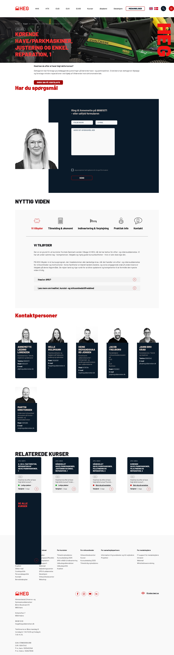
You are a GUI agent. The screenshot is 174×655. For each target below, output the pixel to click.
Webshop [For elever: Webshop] (42, 579)
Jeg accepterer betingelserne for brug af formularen (91, 170)
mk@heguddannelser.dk (26, 428)
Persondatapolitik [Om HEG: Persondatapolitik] (22, 574)
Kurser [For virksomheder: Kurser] (83, 558)
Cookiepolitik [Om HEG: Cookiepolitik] (20, 571)
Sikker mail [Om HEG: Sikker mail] (19, 569)
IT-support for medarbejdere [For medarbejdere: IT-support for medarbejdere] (148, 555)
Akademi (103, 8)
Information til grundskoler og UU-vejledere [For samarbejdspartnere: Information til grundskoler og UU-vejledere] (117, 555)
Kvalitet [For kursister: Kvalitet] (60, 569)
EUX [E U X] (68, 8)
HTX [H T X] (47, 8)
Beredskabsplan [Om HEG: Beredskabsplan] (21, 579)
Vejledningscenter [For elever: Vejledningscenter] (46, 569)
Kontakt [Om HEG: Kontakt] (18, 577)
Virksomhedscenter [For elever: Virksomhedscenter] (46, 577)
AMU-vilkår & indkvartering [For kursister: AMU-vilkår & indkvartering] (67, 560)
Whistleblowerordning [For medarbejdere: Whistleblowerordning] (145, 563)
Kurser (90, 8)
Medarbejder (135, 8)
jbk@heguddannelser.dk (147, 363)
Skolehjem (118, 8)
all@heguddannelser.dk (26, 369)
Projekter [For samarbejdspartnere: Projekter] (104, 558)
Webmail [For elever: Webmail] (42, 566)
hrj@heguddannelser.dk (86, 373)
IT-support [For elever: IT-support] (43, 563)
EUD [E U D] (57, 8)
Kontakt (138, 224)
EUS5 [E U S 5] (78, 8)
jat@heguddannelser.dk (117, 374)
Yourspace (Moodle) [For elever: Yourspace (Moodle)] (46, 558)
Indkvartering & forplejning (93, 224)
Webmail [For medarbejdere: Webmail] (140, 560)
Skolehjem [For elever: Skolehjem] (43, 574)
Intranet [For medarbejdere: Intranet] (140, 558)
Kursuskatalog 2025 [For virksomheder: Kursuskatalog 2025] (88, 560)
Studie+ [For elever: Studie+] (42, 555)
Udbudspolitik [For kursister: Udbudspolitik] (62, 566)
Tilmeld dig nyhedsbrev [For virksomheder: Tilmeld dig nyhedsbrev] (89, 563)
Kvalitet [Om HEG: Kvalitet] (18, 566)
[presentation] (87, 162)
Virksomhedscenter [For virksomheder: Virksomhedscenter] (88, 555)
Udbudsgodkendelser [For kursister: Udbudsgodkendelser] (65, 563)
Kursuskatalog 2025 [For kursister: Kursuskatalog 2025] (64, 558)
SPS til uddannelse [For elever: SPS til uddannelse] (46, 571)
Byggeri (25, 24)
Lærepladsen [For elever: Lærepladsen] (44, 560)
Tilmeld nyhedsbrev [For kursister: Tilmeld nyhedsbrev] (64, 555)
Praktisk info (121, 224)
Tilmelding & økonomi (60, 224)
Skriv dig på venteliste (48, 82)
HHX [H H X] (37, 8)
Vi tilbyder (37, 224)
